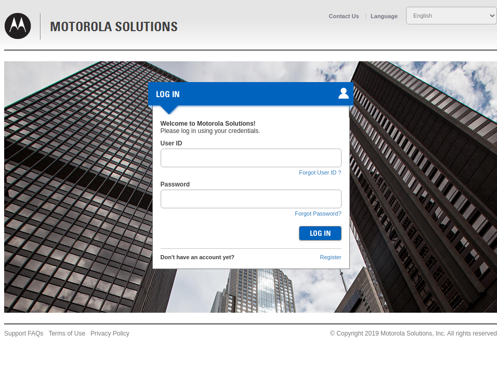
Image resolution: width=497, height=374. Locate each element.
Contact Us (344, 16)
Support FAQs (23, 333)
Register (331, 257)
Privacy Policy (109, 333)
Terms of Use (66, 333)
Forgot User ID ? (320, 172)
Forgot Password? (318, 213)
